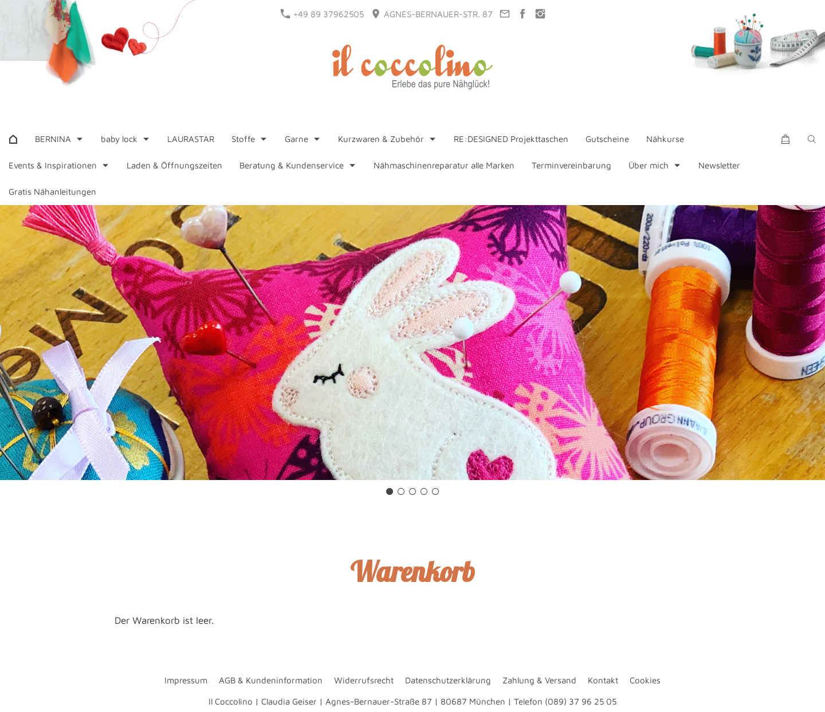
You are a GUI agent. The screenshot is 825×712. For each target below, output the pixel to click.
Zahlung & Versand (539, 680)
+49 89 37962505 (322, 14)
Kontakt (603, 680)
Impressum (185, 680)
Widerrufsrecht (364, 680)
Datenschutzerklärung (448, 680)
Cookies (645, 680)
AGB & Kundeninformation (271, 680)
